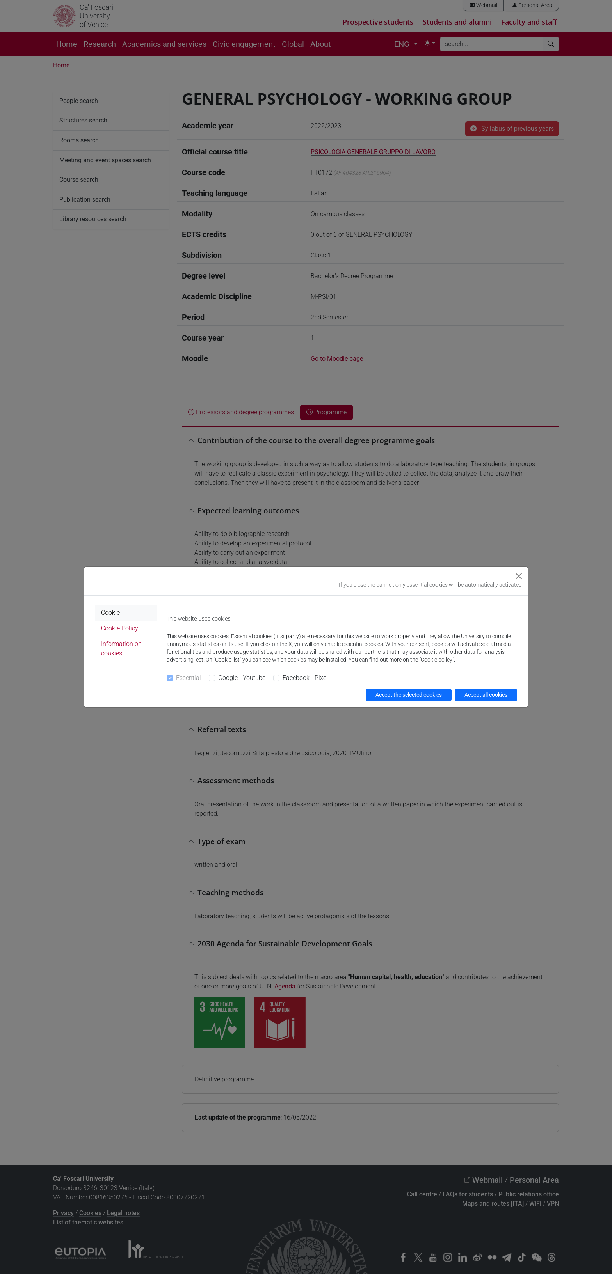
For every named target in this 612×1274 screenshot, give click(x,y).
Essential (188, 677)
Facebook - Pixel (305, 677)
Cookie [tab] (110, 612)
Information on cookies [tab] (121, 648)
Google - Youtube (241, 677)
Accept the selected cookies (408, 695)
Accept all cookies (485, 695)
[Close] (518, 576)
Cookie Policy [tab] (119, 628)
